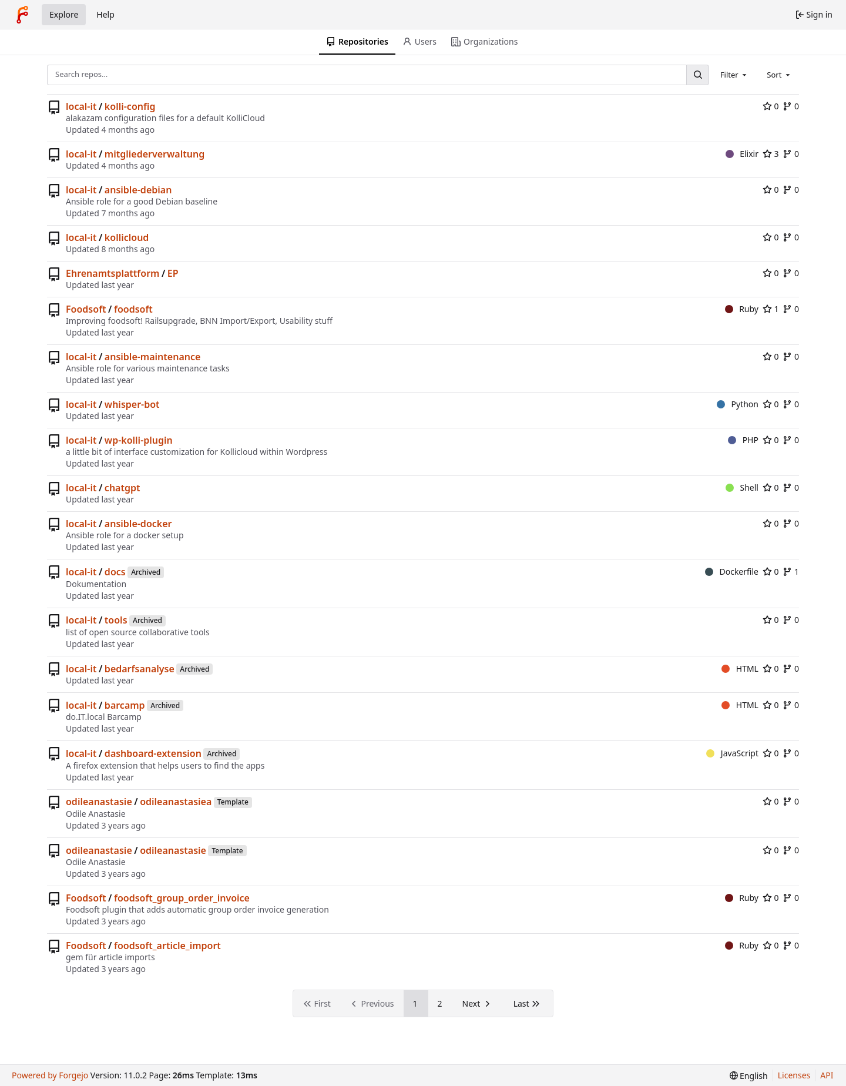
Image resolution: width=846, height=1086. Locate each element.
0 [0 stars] (771, 106)
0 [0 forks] (791, 106)
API (826, 1075)
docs (115, 572)
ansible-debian (138, 190)
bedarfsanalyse (139, 669)
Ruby (741, 308)
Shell (742, 487)
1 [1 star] (771, 308)
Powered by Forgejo (50, 1075)
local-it (81, 106)
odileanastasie (99, 801)
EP (173, 273)
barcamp (125, 705)
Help (105, 14)
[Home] (22, 14)
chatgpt (122, 488)
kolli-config (130, 106)
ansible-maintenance (153, 357)
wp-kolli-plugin (139, 440)
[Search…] (697, 75)
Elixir (742, 153)
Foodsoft (86, 309)
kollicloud (127, 237)
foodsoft (133, 309)
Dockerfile (731, 571)
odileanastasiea (176, 801)
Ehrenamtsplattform (112, 273)
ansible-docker (138, 523)
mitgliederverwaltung (154, 154)
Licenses (794, 1075)
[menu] (749, 1075)
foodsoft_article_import (167, 945)
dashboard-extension (153, 753)
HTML (739, 668)
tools (116, 620)
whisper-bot (132, 404)
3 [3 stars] (771, 153)
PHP (743, 439)
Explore (63, 14)
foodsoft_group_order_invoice (182, 898)
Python (737, 404)
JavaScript (732, 753)
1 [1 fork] (791, 571)
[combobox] (734, 74)
